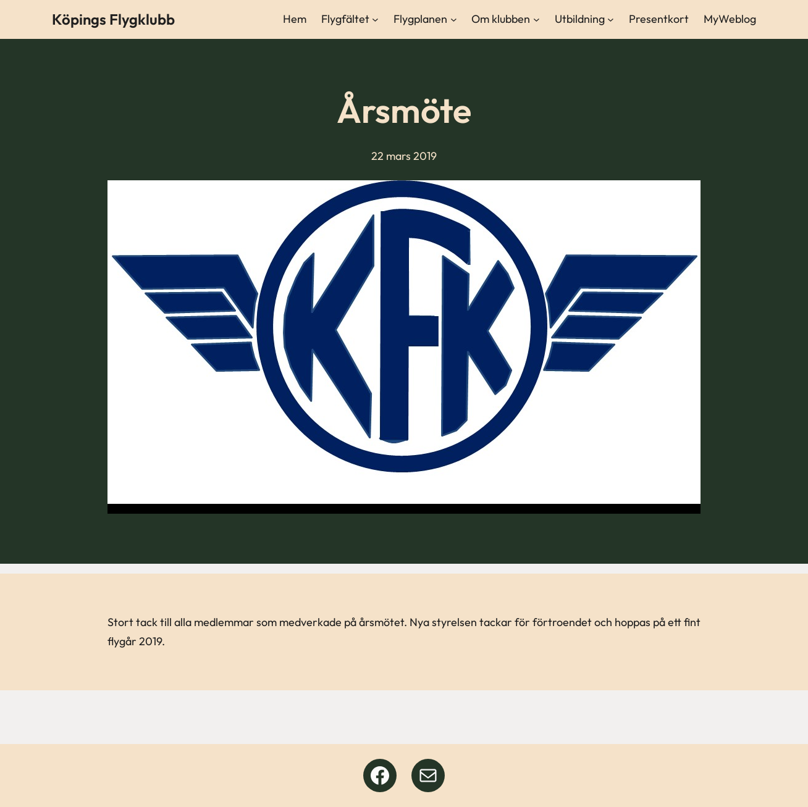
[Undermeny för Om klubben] (536, 19)
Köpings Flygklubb (113, 19)
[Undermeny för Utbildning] (610, 19)
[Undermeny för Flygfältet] (375, 19)
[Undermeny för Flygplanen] (453, 19)
